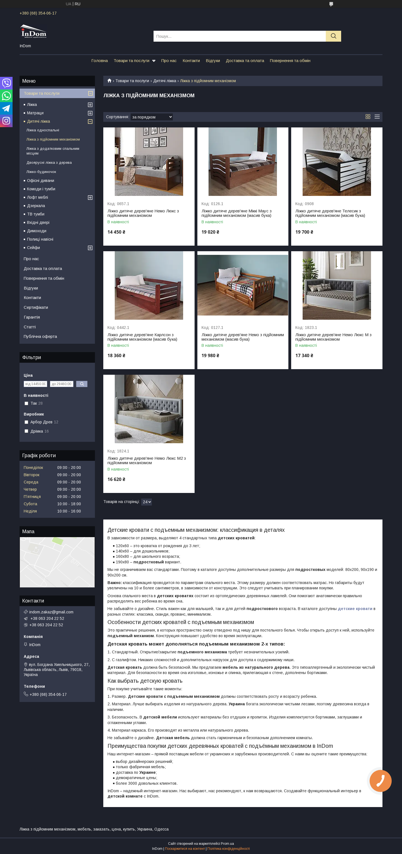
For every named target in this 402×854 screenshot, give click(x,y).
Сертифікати (36, 307)
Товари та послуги (131, 60)
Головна (99, 60)
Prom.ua (227, 844)
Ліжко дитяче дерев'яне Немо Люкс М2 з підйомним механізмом (146, 460)
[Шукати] (333, 36)
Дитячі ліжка (164, 81)
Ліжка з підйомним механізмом (53, 139)
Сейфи (33, 247)
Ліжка (32, 104)
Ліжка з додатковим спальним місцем (53, 150)
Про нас (169, 60)
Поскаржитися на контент (185, 849)
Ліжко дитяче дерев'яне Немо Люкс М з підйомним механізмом (333, 337)
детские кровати (355, 608)
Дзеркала (36, 205)
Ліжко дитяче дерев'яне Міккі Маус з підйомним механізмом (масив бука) (237, 213)
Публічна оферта (40, 336)
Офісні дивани (40, 180)
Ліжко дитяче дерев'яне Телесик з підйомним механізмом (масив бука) (330, 213)
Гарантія (32, 317)
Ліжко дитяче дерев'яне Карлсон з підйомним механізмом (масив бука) (142, 337)
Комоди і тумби (41, 189)
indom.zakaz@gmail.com (51, 612)
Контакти (191, 60)
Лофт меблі (37, 197)
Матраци (35, 113)
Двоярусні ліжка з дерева (49, 162)
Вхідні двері (38, 222)
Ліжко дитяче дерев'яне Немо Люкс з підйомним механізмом (143, 213)
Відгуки (213, 60)
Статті (30, 326)
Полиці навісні (40, 239)
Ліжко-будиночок (41, 172)
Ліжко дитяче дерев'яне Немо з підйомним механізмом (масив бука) (243, 337)
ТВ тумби (35, 214)
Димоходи (36, 231)
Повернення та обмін (290, 60)
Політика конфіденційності (228, 849)
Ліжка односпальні (43, 130)
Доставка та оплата (245, 60)
